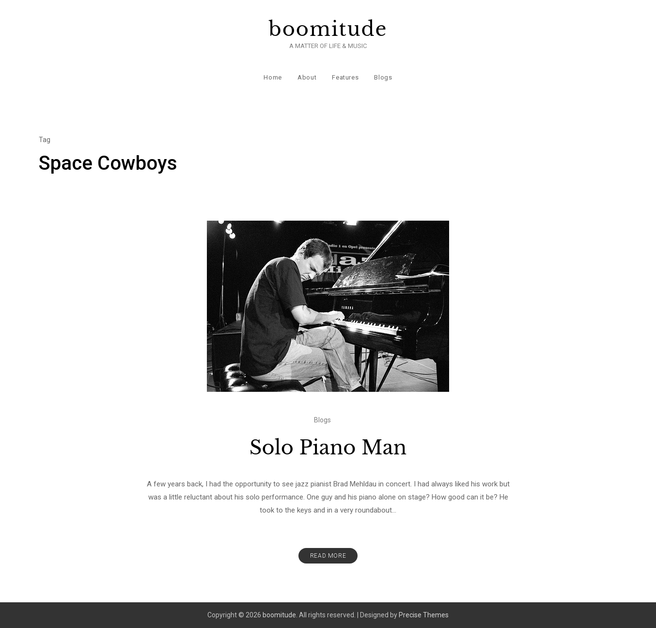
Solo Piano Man (328, 447)
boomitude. (280, 615)
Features (345, 77)
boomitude (328, 29)
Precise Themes (424, 615)
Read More (328, 555)
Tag (44, 140)
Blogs (383, 77)
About (306, 77)
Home (273, 77)
